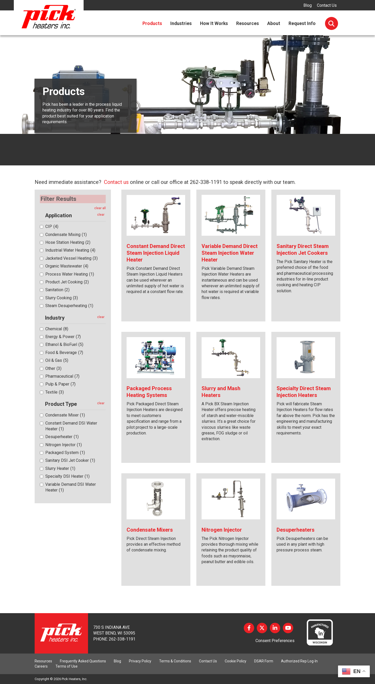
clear (100, 214)
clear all (100, 208)
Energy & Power (63, 336)
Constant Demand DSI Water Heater (71, 425)
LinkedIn (275, 628)
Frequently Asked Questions (83, 661)
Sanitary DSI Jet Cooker (70, 460)
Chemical (56, 328)
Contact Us (327, 5)
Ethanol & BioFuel (64, 344)
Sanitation (57, 289)
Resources (43, 661)
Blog (307, 5)
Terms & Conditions (175, 661)
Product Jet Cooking (67, 281)
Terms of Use (66, 666)
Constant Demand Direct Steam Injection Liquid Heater (156, 253)
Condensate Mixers (150, 530)
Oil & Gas (56, 360)
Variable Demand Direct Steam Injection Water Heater (230, 253)
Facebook (249, 628)
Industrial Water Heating (70, 250)
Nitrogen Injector (63, 444)
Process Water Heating (69, 273)
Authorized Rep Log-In (299, 661)
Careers (41, 666)
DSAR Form (263, 661)
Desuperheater (62, 436)
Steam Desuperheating (69, 305)
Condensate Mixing (66, 234)
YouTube (288, 628)
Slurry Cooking (61, 297)
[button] (42, 215)
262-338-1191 (122, 639)
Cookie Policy (235, 661)
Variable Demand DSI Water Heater (70, 487)
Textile (54, 391)
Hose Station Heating (67, 242)
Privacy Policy (140, 661)
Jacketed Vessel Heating (71, 258)
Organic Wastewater (66, 266)
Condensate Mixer (65, 415)
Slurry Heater (60, 468)
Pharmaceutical (62, 376)
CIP (51, 226)
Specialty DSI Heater (67, 476)
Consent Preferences (275, 640)
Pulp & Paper (60, 384)
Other (53, 368)
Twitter (262, 628)
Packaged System (65, 452)
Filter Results (59, 198)
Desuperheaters (296, 530)
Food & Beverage (64, 352)
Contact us (116, 182)
